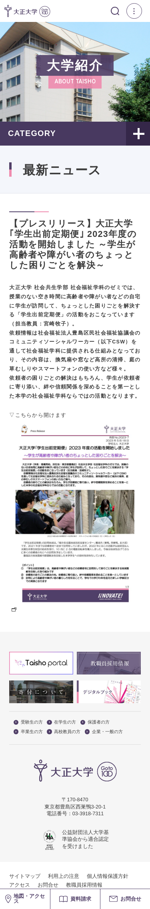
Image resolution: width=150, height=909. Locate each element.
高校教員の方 (63, 731)
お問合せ (48, 885)
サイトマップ (24, 876)
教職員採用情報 (84, 885)
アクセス (19, 885)
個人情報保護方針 (107, 876)
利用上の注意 (63, 876)
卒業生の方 (28, 731)
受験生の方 (28, 722)
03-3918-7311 (88, 813)
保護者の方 (95, 722)
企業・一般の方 (104, 731)
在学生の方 (61, 722)
